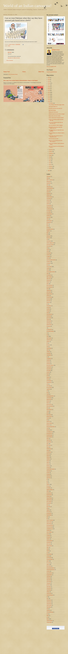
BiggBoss (48, 230)
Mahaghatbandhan (50, 395)
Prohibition (49, 487)
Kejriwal (48, 377)
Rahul (48, 491)
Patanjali (48, 474)
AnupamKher (49, 205)
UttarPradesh (49, 605)
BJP (47, 234)
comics (48, 258)
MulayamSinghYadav (51, 426)
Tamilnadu (49, 576)
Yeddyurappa (49, 622)
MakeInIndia (49, 399)
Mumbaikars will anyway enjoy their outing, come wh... (55, 128)
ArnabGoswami (49, 208)
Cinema (48, 254)
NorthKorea (49, 452)
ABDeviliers (49, 186)
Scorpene (48, 537)
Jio (47, 356)
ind (47, 334)
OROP (48, 462)
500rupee (48, 181)
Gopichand (49, 315)
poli (47, 482)
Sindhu (48, 550)
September (51, 153)
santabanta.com (50, 528)
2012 (49, 94)
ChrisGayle (49, 253)
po (47, 481)
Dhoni (48, 288)
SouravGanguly (50, 559)
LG (47, 390)
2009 (49, 99)
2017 (49, 84)
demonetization (49, 287)
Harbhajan (49, 322)
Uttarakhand (49, 603)
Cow (47, 264)
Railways (48, 496)
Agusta (48, 191)
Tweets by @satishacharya (52, 71)
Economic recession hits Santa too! (55, 108)
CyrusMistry (49, 275)
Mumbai (48, 429)
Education (48, 300)
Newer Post (6, 71)
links (47, 392)
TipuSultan (49, 586)
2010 (49, 97)
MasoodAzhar (49, 409)
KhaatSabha (49, 380)
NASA (48, 438)
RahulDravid (49, 492)
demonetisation (49, 285)
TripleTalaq (49, 590)
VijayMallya (49, 607)
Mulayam (48, 424)
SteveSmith (49, 566)
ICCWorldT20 (49, 329)
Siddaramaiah (49, 545)
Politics (48, 484)
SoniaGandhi (49, 557)
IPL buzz (48, 344)
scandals (48, 535)
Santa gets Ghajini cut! (53, 106)
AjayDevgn (49, 193)
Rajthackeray (49, 499)
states (48, 564)
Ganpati (48, 310)
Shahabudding (49, 540)
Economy (48, 298)
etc (47, 304)
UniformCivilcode (50, 595)
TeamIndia (49, 579)
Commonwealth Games (51, 259)
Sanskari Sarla (49, 526)
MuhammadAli (49, 423)
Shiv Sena (49, 544)
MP (47, 419)
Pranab (48, 486)
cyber (48, 273)
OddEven (48, 458)
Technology (49, 581)
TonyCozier (49, 588)
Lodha (48, 394)
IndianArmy (49, 339)
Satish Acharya (56, 49)
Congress (48, 261)
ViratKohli (48, 610)
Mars (48, 407)
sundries (48, 571)
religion (48, 509)
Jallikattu (48, 351)
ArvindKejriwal (49, 213)
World (9, 45)
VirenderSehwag (50, 612)
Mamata (48, 401)
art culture (48, 210)
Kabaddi (48, 360)
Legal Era (48, 389)
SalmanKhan (49, 523)
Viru (47, 613)
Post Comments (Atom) (13, 74)
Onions (48, 460)
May (50, 160)
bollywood (48, 236)
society (48, 555)
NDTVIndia (49, 445)
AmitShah (48, 201)
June (50, 158)
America (48, 200)
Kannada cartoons (50, 365)
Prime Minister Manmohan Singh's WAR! (56, 104)
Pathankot (48, 475)
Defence (48, 281)
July (50, 157)
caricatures (49, 241)
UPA (47, 598)
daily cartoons (49, 276)
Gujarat (48, 319)
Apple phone (49, 207)
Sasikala (48, 530)
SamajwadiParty (50, 525)
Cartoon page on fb (50, 242)
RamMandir (49, 503)
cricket (48, 268)
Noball (48, 450)
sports (48, 561)
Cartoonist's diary (50, 244)
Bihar (48, 232)
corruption (48, 263)
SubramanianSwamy (51, 569)
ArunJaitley (49, 212)
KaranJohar (49, 368)
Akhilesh (48, 195)
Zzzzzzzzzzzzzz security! (53, 138)
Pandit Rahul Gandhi (51, 469)
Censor (48, 249)
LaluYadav (49, 385)
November (51, 149)
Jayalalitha (49, 353)
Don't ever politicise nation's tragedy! (56, 125)
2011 (49, 96)
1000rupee (49, 176)
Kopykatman (49, 382)
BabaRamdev (49, 220)
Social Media (49, 554)
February (51, 166)
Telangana (49, 583)
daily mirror (49, 278)
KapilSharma (49, 367)
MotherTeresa (49, 416)
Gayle (48, 312)
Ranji (48, 504)
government (49, 317)
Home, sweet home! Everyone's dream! (56, 117)
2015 (49, 88)
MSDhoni (48, 421)
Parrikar (48, 472)
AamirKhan (49, 183)
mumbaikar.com (50, 431)
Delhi (48, 283)
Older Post (41, 71)
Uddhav (48, 591)
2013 (49, 92)
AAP (47, 184)
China (48, 251)
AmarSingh (49, 198)
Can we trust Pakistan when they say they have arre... (56, 123)
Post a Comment (10, 60)
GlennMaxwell (49, 314)
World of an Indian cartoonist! (27, 6)
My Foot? (10, 52)
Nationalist (49, 440)
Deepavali (48, 280)
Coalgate (48, 256)
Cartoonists (49, 246)
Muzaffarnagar (49, 435)
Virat (47, 608)
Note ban (48, 453)
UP (47, 596)
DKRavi (48, 295)
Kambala (48, 361)
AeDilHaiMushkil (50, 188)
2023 (49, 79)
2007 (49, 170)
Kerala (48, 378)
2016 (49, 86)
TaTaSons (48, 578)
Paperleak (48, 470)
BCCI (48, 224)
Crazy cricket (49, 266)
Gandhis (48, 309)
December (51, 103)
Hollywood (49, 326)
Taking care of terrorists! (53, 112)
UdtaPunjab (49, 593)
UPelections (49, 600)
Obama (48, 455)
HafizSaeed (49, 321)
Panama (48, 467)
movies (48, 418)
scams (48, 533)
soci (47, 552)
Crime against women (51, 271)
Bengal (48, 227)
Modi (47, 412)
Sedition (48, 538)
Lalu (47, 384)
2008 (49, 101)
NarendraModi (49, 436)
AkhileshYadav (49, 196)
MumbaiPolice (49, 433)
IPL (47, 343)
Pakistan (48, 465)
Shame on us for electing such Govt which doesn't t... (55, 141)
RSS (47, 516)
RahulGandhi (49, 494)
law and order (49, 387)
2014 (49, 90)
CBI (47, 247)
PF (47, 479)
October (50, 151)
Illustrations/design (50, 331)
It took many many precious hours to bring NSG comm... (56, 136)
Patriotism (48, 477)
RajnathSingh (49, 498)
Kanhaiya (48, 363)
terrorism (48, 584)
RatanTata (49, 506)
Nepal (48, 447)
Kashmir (48, 372)
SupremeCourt (49, 572)
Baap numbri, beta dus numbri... (55, 115)
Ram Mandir (49, 501)
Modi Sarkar (49, 414)
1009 (48, 178)
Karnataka (49, 370)
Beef (47, 225)
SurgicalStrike (49, 574)
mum (48, 428)
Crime (48, 269)
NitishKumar (49, 448)
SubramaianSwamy (50, 567)
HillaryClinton (49, 324)
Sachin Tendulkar (50, 520)
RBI (47, 508)
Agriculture (49, 190)
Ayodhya (48, 215)
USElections (49, 601)
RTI (47, 518)
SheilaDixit (49, 542)
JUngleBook (49, 358)
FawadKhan (49, 305)
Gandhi (48, 307)
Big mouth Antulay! (52, 110)
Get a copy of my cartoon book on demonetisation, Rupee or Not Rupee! (20, 80)
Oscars (48, 464)
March (50, 164)
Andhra (48, 203)
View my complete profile (51, 66)
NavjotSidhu (49, 441)
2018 (49, 83)
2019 (49, 81)
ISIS (47, 346)
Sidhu (48, 547)
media (48, 411)
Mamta (48, 402)
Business (48, 237)
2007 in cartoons (50, 179)
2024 (49, 77)
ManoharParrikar (50, 406)
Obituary (48, 457)
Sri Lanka (48, 562)
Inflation (48, 341)
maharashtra (49, 397)
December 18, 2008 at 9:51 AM (14, 57)
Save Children (49, 532)
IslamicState (49, 348)
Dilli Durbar (49, 292)
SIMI (47, 549)
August (50, 155)
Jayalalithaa (49, 355)
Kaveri (48, 373)
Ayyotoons (49, 217)
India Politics (49, 338)
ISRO (48, 350)
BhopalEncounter (50, 229)
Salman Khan (49, 521)
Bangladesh (49, 222)
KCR (47, 375)
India (47, 336)
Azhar (48, 218)
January (50, 168)
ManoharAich (49, 404)
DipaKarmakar (49, 293)
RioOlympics (49, 513)
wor (47, 617)
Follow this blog (55, 628)
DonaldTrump (49, 297)
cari (47, 239)
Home (24, 71)
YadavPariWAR (49, 620)
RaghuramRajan (50, 489)
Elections (48, 302)
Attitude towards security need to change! (56, 113)
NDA (47, 443)
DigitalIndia (49, 290)
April (50, 162)
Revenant (48, 511)
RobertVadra (49, 515)
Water (48, 615)
